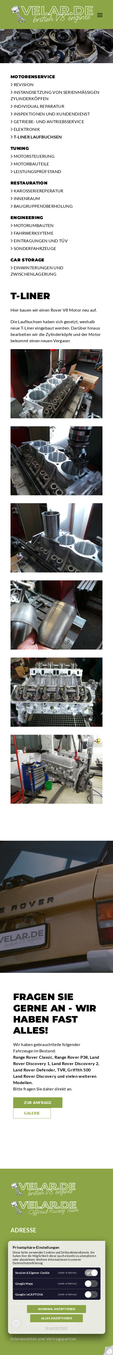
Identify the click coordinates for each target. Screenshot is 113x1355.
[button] (99, 14)
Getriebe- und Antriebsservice (47, 121)
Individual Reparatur (37, 106)
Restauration (29, 183)
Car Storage (28, 259)
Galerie (32, 1113)
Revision (22, 84)
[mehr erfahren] (67, 1272)
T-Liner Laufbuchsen (36, 136)
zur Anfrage (38, 1102)
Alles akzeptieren (56, 1318)
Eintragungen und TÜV (39, 240)
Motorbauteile (30, 163)
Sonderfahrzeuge (33, 248)
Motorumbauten (32, 225)
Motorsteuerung (33, 156)
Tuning (20, 148)
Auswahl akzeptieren (56, 1309)
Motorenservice (33, 76)
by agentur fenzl (56, 1327)
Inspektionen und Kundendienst (50, 113)
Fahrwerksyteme (32, 232)
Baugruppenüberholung (42, 206)
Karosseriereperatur (37, 190)
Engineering (27, 217)
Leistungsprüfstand (36, 171)
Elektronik (25, 129)
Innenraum (25, 198)
